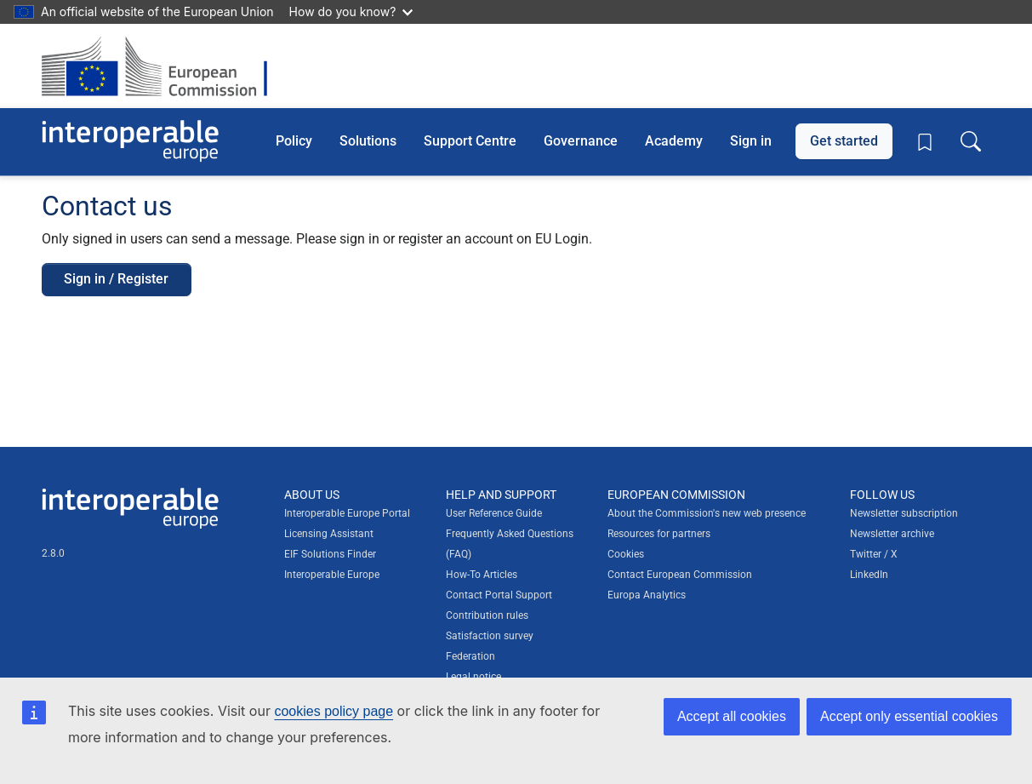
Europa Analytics (646, 595)
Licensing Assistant (328, 534)
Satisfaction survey (489, 636)
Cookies (625, 554)
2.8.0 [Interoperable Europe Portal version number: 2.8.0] (53, 553)
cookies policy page (333, 711)
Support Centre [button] (470, 141)
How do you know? (351, 11)
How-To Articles (481, 575)
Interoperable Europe (331, 575)
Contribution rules (487, 615)
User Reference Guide (494, 513)
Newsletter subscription (904, 513)
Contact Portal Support (499, 595)
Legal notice (473, 677)
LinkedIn (869, 575)
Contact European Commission (679, 575)
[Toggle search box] (970, 141)
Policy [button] (294, 141)
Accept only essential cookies (909, 716)
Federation (470, 656)
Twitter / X (874, 554)
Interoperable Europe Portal (347, 513)
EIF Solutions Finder (330, 554)
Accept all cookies (731, 716)
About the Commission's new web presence (706, 513)
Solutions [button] (367, 141)
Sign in (751, 141)
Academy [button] (674, 141)
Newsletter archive (892, 534)
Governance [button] (581, 141)
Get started (844, 141)
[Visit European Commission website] (163, 66)
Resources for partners (658, 534)
